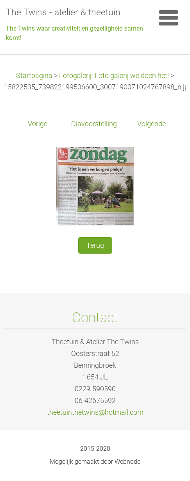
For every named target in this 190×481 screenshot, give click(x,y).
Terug (95, 245)
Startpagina (34, 76)
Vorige (37, 124)
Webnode (127, 461)
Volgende (151, 124)
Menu (168, 17)
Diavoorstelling (94, 124)
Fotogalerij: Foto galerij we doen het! (114, 76)
